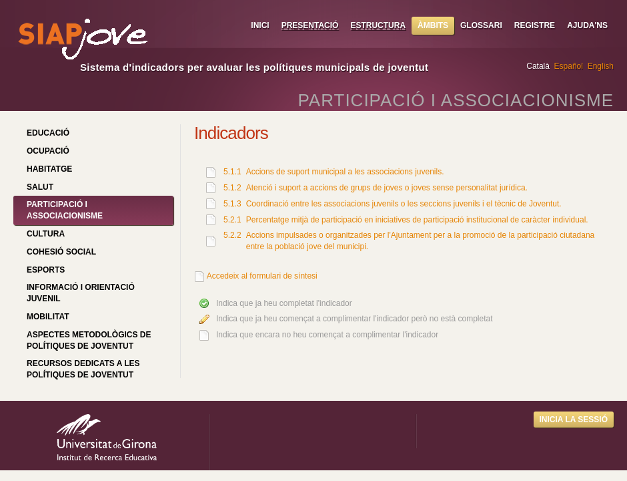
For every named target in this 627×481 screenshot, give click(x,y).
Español (568, 66)
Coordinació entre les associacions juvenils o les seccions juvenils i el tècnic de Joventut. (404, 203)
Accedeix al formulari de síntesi (262, 276)
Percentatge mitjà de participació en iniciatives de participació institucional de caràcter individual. (417, 219)
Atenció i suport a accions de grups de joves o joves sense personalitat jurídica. (387, 187)
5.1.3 (232, 203)
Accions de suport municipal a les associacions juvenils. (345, 171)
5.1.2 (232, 187)
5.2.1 (232, 219)
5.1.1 (232, 171)
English (601, 66)
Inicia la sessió (574, 419)
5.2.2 (232, 235)
